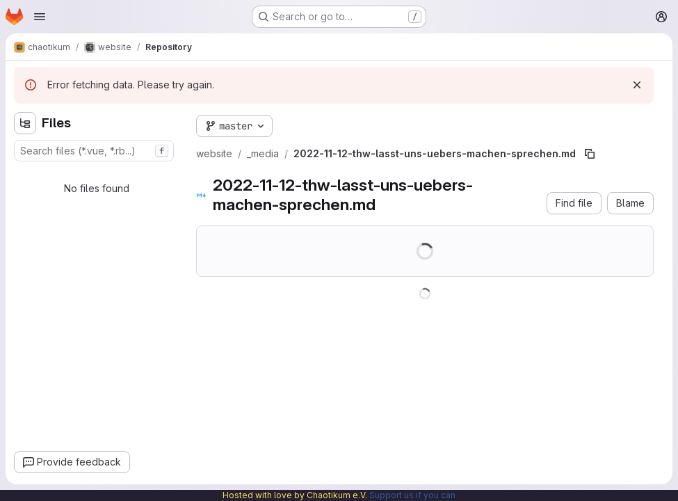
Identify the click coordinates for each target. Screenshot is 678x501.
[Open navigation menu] (40, 17)
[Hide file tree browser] (25, 123)
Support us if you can (412, 495)
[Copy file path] (590, 154)
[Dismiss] (637, 85)
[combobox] (94, 150)
